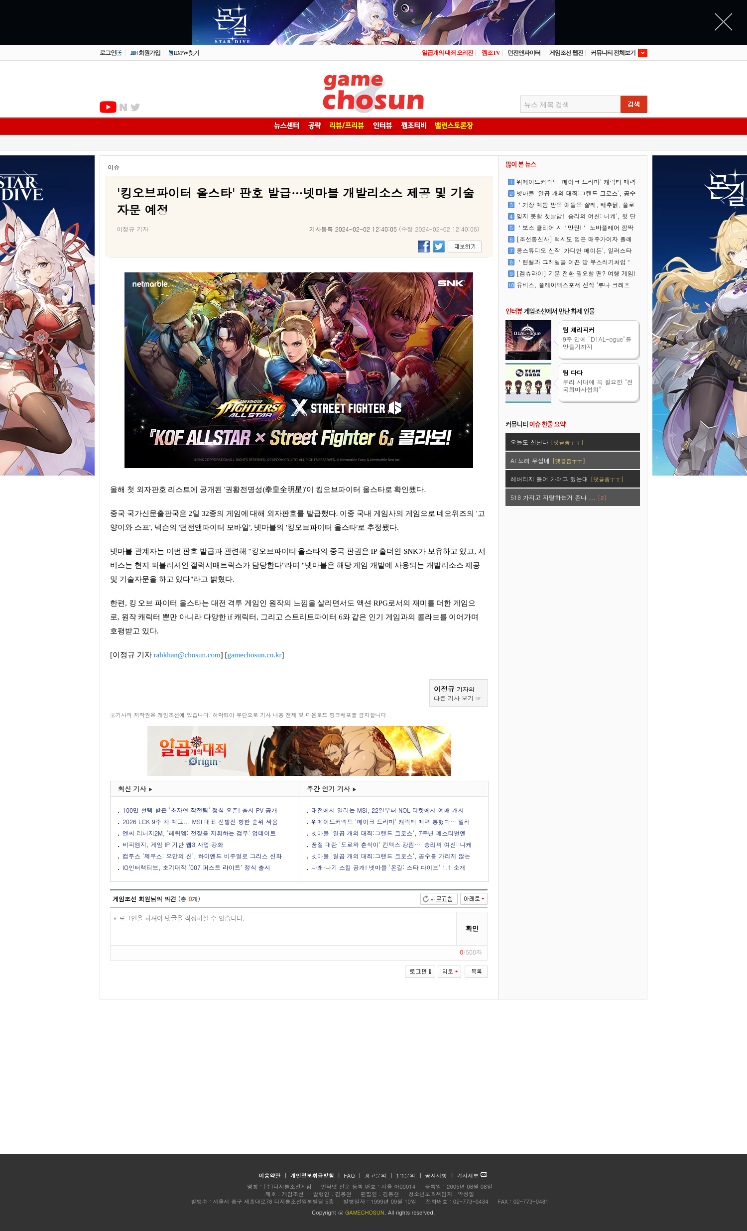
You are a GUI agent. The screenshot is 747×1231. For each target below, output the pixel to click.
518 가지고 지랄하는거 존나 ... (558, 497)
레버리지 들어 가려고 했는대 (566, 479)
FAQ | (353, 1175)
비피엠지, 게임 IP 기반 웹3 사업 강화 (173, 844)
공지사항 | (440, 1175)
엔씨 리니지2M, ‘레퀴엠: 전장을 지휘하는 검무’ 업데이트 (199, 833)
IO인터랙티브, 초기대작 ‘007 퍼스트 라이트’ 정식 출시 (196, 867)
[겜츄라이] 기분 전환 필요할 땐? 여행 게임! (575, 273)
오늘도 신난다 (547, 442)
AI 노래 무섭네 (547, 460)
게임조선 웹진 (566, 52)
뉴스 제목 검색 (546, 105)
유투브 (108, 107)
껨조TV (491, 52)
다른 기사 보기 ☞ (458, 698)
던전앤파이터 (523, 52)
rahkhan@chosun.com (187, 655)
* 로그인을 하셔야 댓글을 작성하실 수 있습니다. (284, 929)
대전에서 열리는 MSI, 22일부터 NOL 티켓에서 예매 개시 (387, 810)
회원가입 (145, 52)
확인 (472, 928)
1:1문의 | (410, 1175)
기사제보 (472, 1175)
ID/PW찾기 (183, 52)
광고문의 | (379, 1175)
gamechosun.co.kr (254, 655)
